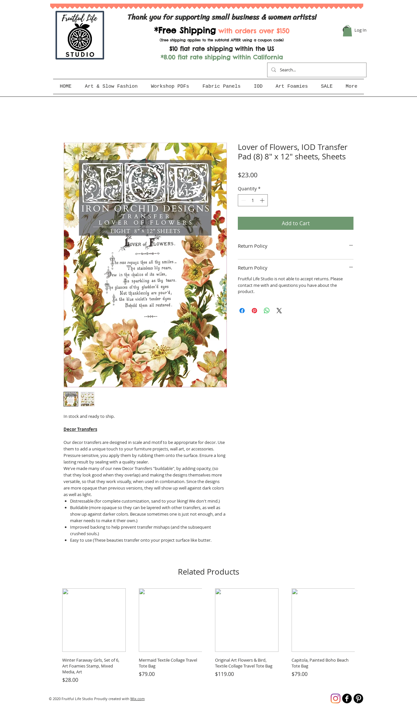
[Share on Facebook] (242, 311)
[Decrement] (243, 200)
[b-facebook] (347, 698)
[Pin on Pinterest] (254, 311)
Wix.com (137, 698)
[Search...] (316, 70)
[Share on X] (279, 311)
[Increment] (263, 200)
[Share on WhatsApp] (267, 311)
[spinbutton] (253, 200)
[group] (208, 636)
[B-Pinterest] (358, 698)
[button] (347, 31)
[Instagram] (335, 698)
